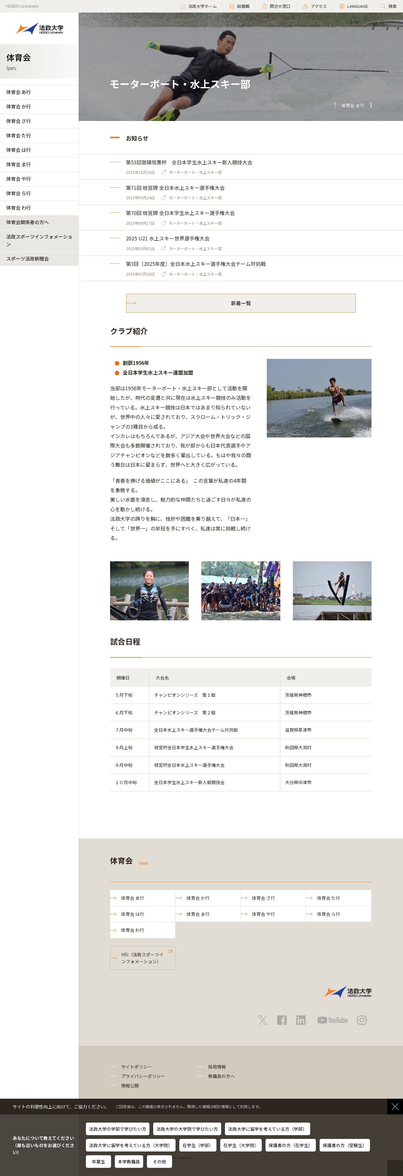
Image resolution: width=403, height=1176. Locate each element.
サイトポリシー (136, 1066)
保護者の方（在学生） (291, 1145)
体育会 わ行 (18, 207)
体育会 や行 (18, 178)
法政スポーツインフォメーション (39, 240)
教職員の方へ (221, 1076)
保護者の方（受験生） (345, 1145)
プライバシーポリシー (143, 1076)
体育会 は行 (18, 149)
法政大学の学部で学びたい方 (117, 1129)
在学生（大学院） (241, 1145)
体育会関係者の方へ (27, 222)
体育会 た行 (18, 135)
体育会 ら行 (18, 193)
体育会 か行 (18, 106)
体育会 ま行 (18, 164)
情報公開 (130, 1085)
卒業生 (98, 1161)
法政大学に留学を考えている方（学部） (267, 1129)
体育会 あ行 (18, 92)
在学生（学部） (197, 1145)
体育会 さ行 (18, 121)
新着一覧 (241, 303)
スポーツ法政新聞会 (27, 258)
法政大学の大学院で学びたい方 (187, 1129)
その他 (159, 1161)
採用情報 (217, 1066)
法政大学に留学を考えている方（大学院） (130, 1145)
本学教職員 (129, 1161)
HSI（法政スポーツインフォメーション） (142, 957)
